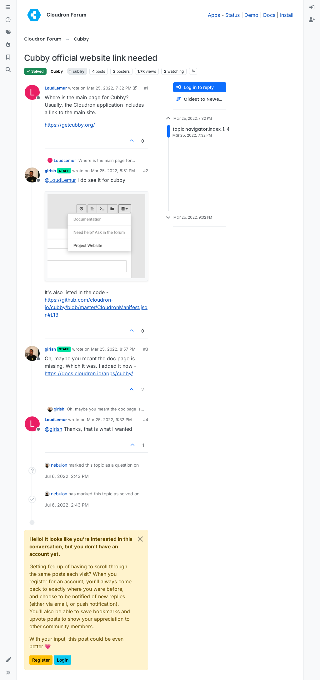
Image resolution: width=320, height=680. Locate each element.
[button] (8, 660)
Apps (214, 15)
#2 (145, 170)
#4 (145, 419)
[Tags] (8, 32)
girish (50, 170)
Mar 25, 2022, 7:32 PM (109, 87)
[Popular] (8, 45)
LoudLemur (56, 87)
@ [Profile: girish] (53, 429)
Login (62, 660)
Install (286, 15)
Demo (251, 15)
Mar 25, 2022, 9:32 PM (109, 419)
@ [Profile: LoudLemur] (60, 180)
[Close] (140, 539)
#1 (146, 87)
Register (41, 660)
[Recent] (8, 20)
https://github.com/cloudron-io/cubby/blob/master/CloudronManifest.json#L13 (96, 307)
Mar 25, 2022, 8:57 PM (113, 349)
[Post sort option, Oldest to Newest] (199, 99)
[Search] (8, 70)
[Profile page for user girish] (32, 175)
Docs (269, 15)
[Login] (312, 7)
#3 (145, 349)
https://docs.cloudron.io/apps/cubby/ (89, 373)
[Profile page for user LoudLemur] (32, 92)
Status (232, 15)
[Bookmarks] (8, 57)
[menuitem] (312, 7)
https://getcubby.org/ (70, 125)
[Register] (312, 20)
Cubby (57, 71)
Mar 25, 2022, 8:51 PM (113, 170)
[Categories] (8, 7)
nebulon (59, 465)
